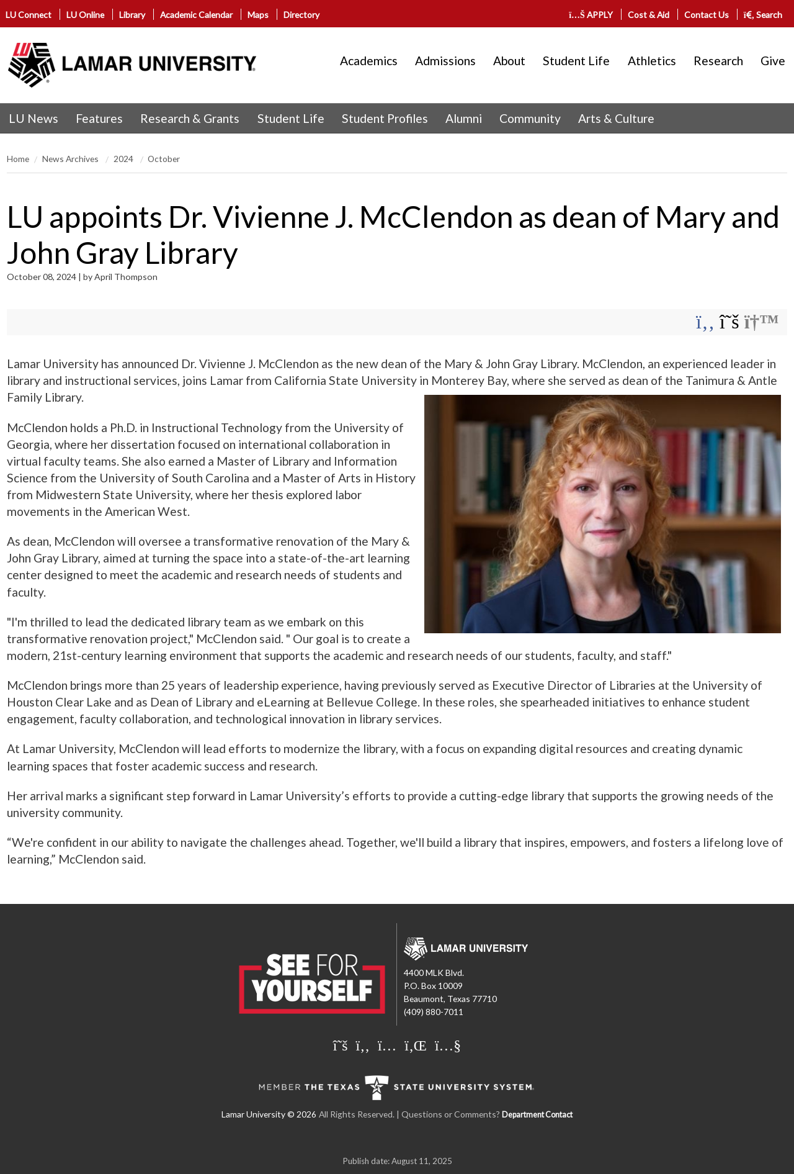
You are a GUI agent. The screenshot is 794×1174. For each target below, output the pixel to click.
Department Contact (537, 1114)
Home (18, 158)
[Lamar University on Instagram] (387, 1045)
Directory (301, 14)
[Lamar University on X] (340, 1045)
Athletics (652, 60)
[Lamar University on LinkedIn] (415, 1045)
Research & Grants (189, 118)
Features (99, 118)
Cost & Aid (648, 14)
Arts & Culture (616, 118)
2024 (124, 158)
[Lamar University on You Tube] (447, 1045)
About (509, 60)
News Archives (71, 158)
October (164, 158)
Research (718, 60)
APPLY (591, 14)
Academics (369, 60)
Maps (258, 14)
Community (530, 118)
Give (773, 60)
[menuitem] (33, 118)
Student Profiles (385, 118)
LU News (33, 118)
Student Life (576, 60)
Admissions (445, 60)
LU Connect (28, 14)
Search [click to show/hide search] (763, 14)
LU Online (85, 14)
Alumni (463, 118)
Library (132, 14)
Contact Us (706, 14)
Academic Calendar (196, 14)
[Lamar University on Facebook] (363, 1045)
